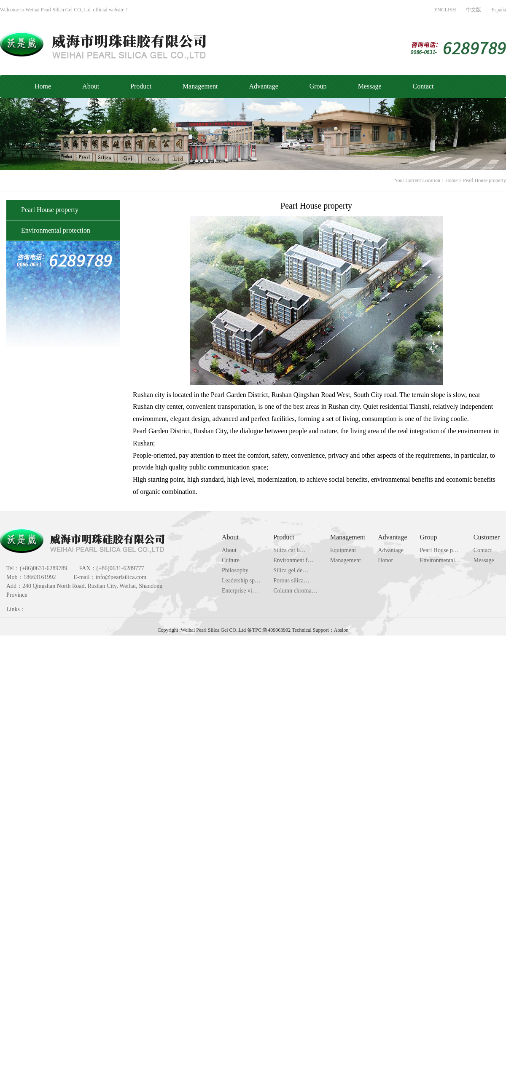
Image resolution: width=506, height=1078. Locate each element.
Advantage (263, 86)
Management (200, 86)
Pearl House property (484, 180)
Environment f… (293, 560)
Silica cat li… (289, 550)
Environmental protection (55, 230)
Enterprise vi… (240, 590)
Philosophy (235, 570)
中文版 (473, 10)
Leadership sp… (241, 580)
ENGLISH (445, 10)
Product (140, 86)
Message (370, 86)
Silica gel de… (290, 570)
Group (318, 86)
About (90, 86)
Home (43, 86)
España (498, 10)
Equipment (343, 550)
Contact (423, 86)
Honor (385, 560)
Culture (231, 560)
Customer (487, 537)
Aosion (341, 630)
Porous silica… (291, 580)
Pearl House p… (439, 550)
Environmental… (440, 560)
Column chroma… (295, 590)
